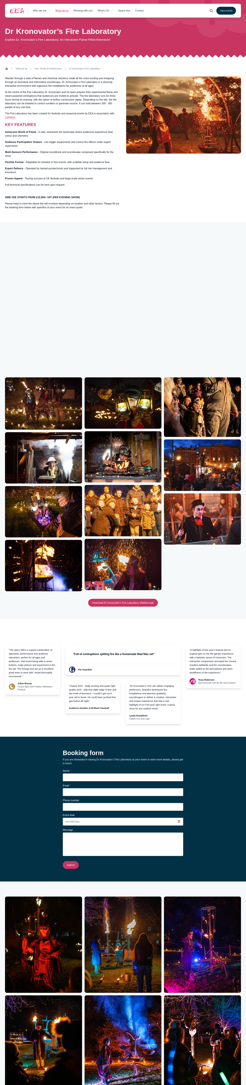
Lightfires (10, 117)
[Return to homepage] (17, 10)
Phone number (71, 800)
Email (67, 785)
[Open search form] (211, 11)
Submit (71, 865)
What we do (21, 68)
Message (68, 830)
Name (67, 771)
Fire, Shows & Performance (48, 68)
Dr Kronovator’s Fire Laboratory (84, 68)
